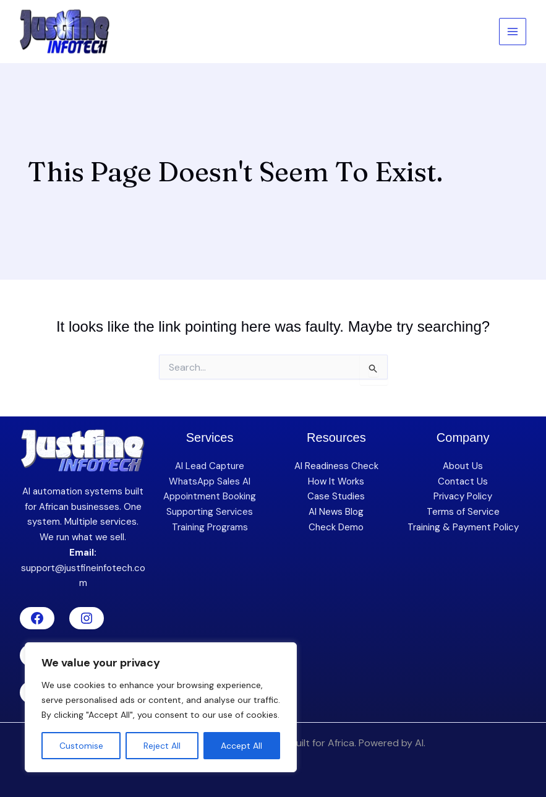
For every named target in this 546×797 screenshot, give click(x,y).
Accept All (241, 745)
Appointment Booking (209, 496)
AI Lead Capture (209, 466)
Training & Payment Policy (463, 527)
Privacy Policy (462, 496)
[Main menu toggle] (513, 32)
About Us (463, 466)
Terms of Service (463, 512)
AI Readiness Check (336, 466)
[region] (161, 707)
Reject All (162, 745)
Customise (81, 745)
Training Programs (210, 527)
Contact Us (463, 481)
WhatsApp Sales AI (209, 481)
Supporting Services (209, 512)
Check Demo (336, 527)
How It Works (336, 481)
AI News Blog (336, 512)
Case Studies (336, 496)
